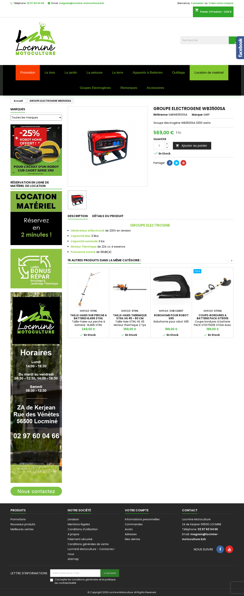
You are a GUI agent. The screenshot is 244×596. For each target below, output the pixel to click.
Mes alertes (132, 539)
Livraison (73, 519)
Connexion (197, 3)
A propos (73, 534)
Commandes (134, 524)
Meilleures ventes (22, 529)
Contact (189, 510)
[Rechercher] (208, 40)
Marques (17, 109)
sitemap (73, 559)
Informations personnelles (142, 519)
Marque (197, 114)
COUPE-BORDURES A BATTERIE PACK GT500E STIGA (212, 318)
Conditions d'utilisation (83, 529)
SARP (206, 115)
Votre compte (136, 510)
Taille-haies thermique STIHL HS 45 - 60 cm (130, 316)
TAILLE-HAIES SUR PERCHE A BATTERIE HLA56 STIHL (88, 316)
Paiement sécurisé (80, 539)
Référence (160, 114)
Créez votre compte (221, 3)
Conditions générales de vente (88, 544)
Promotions (18, 519)
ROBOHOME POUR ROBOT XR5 (171, 316)
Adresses (131, 534)
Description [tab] (78, 216)
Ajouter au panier (191, 145)
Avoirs (129, 529)
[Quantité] (159, 146)
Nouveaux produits (22, 524)
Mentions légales (79, 524)
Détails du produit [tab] (108, 216)
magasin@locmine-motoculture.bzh (81, 3)
